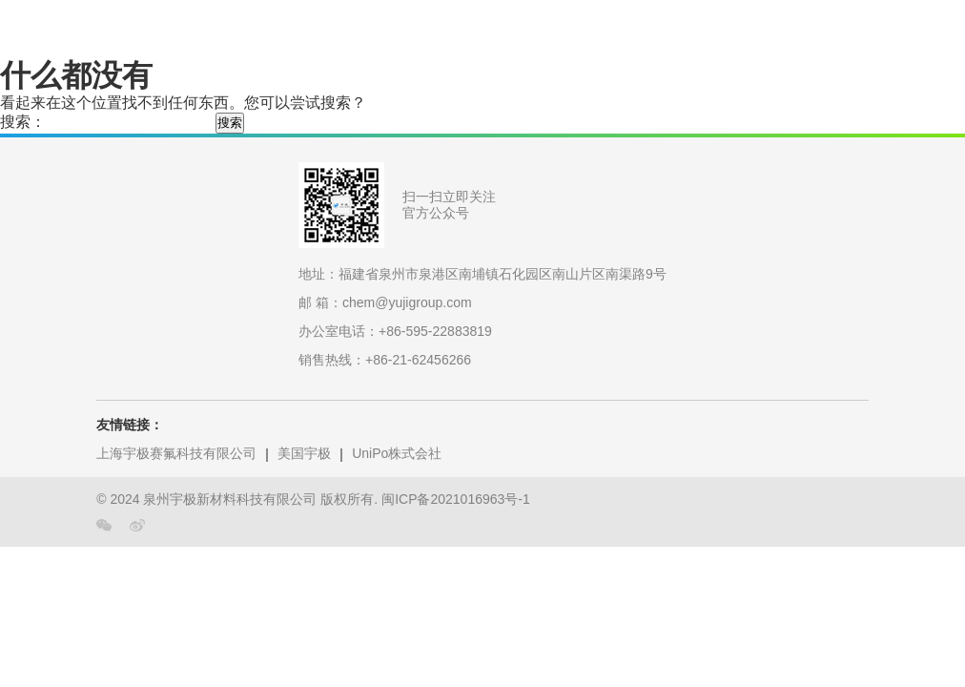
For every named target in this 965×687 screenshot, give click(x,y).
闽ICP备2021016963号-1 (455, 499)
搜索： (23, 122)
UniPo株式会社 (396, 453)
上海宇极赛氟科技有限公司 (176, 453)
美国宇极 (304, 453)
